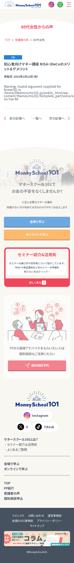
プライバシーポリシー (49, 521)
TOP (7, 483)
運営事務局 (55, 515)
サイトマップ (37, 526)
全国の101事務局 (22, 521)
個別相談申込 (13, 498)
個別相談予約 (37, 365)
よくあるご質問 (17, 449)
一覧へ (37, 118)
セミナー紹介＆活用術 (22, 444)
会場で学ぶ (37, 222)
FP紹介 (9, 488)
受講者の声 (12, 493)
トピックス (18, 515)
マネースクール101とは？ (21, 439)
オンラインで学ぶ (37, 234)
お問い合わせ (36, 515)
